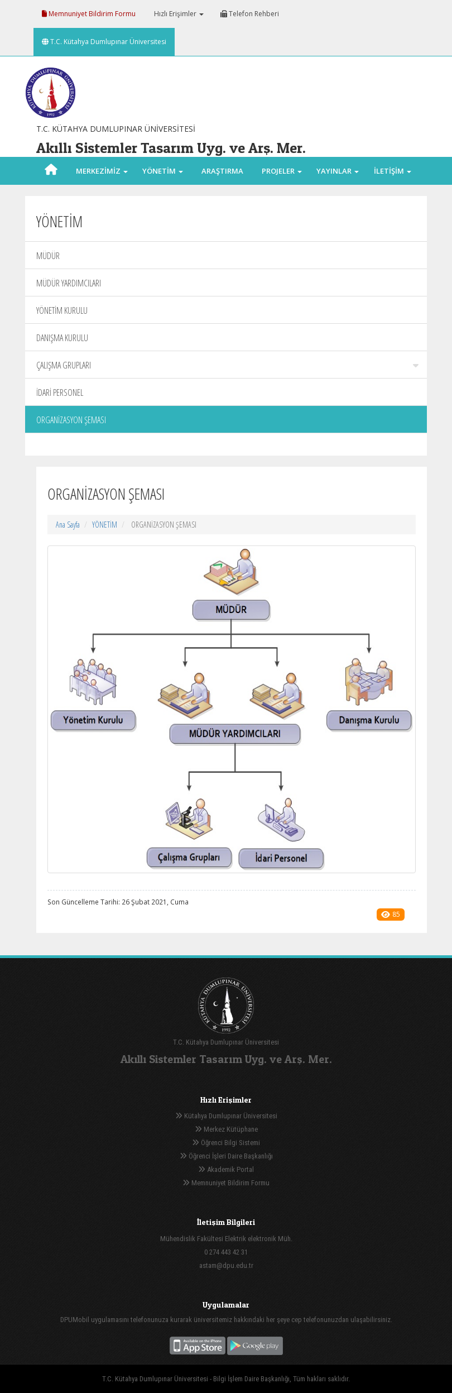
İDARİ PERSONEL (59, 392)
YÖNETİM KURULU (62, 310)
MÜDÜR (48, 256)
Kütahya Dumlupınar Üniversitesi (226, 1116)
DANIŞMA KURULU (62, 338)
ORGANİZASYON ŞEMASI (71, 420)
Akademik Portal (226, 1169)
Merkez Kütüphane (226, 1129)
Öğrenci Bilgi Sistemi (226, 1142)
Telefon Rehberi (249, 13)
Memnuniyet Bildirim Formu (89, 13)
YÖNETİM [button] (162, 171)
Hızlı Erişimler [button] (178, 13)
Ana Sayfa (68, 524)
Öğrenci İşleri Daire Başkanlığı (226, 1156)
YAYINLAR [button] (337, 171)
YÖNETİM (104, 524)
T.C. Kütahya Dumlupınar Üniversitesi (104, 41)
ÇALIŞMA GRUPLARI (227, 365)
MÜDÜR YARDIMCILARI (68, 283)
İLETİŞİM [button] (392, 171)
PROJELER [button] (282, 171)
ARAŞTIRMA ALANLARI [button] (222, 185)
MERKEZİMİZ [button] (102, 171)
